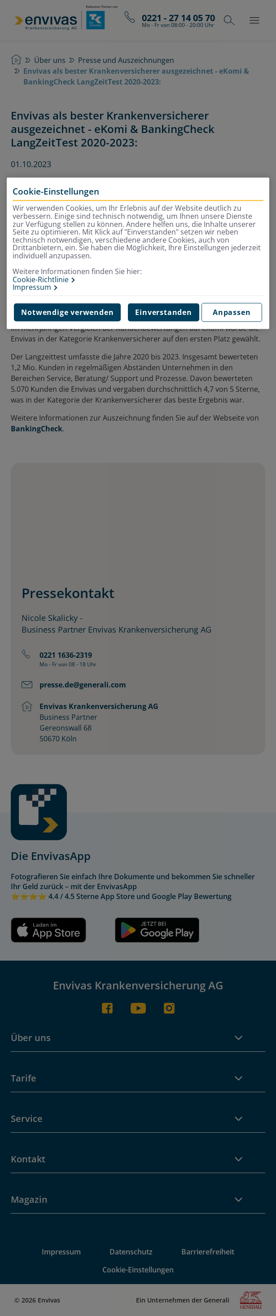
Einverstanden (163, 312)
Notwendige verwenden (67, 312)
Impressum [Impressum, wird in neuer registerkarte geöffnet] (32, 288)
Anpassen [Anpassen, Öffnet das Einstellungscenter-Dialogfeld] (231, 312)
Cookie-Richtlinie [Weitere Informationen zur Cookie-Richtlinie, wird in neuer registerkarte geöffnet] (41, 280)
